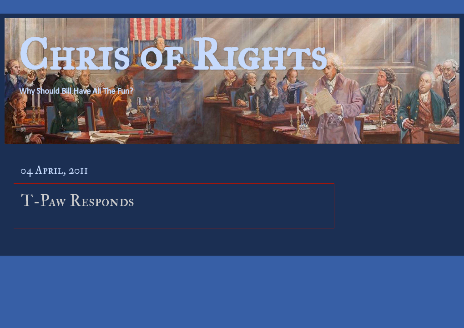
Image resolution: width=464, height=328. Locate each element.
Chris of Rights (172, 54)
